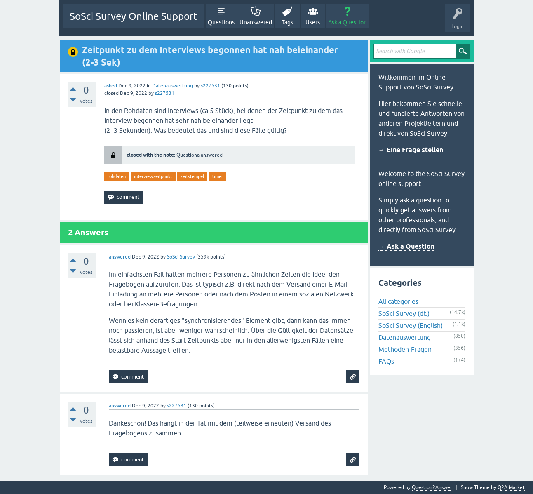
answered (120, 257)
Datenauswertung (172, 86)
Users (312, 22)
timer (217, 176)
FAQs (386, 361)
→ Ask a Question (406, 246)
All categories (398, 301)
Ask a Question (347, 22)
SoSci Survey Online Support (133, 16)
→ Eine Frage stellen (410, 150)
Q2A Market (511, 487)
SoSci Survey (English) (410, 325)
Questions (221, 22)
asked (110, 86)
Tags (287, 22)
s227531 (210, 86)
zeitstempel (192, 176)
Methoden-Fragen (405, 349)
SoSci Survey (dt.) (404, 313)
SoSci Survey (181, 257)
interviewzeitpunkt (153, 176)
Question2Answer (432, 487)
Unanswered (255, 22)
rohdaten (117, 176)
